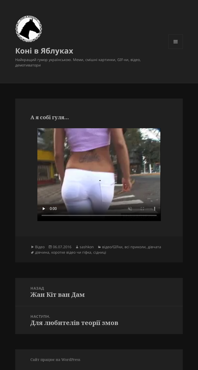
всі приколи (135, 246)
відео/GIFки (112, 246)
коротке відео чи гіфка (71, 252)
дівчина (42, 252)
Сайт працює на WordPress (55, 359)
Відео (40, 246)
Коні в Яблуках (44, 51)
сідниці (99, 252)
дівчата (154, 246)
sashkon (87, 246)
